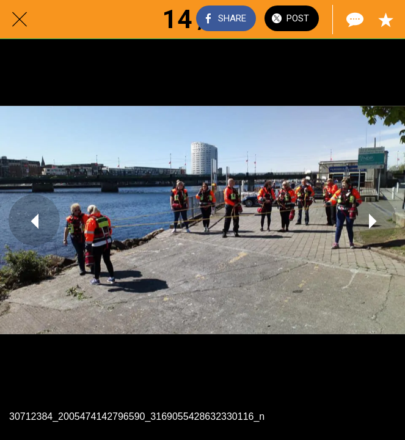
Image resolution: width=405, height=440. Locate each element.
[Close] (19, 19)
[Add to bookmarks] (385, 19)
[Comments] (353, 19)
